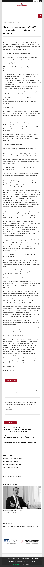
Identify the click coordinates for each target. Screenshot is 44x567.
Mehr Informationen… (27, 564)
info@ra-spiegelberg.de (13, 516)
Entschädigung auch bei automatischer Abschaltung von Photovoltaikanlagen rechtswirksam (20, 443)
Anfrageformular (21, 391)
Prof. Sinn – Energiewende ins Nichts (12, 458)
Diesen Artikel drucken (16, 38)
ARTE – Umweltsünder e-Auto (11, 467)
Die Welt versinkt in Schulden (10, 461)
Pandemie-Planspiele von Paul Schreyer (13, 464)
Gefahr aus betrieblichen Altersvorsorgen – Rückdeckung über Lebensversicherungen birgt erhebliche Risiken (20, 436)
